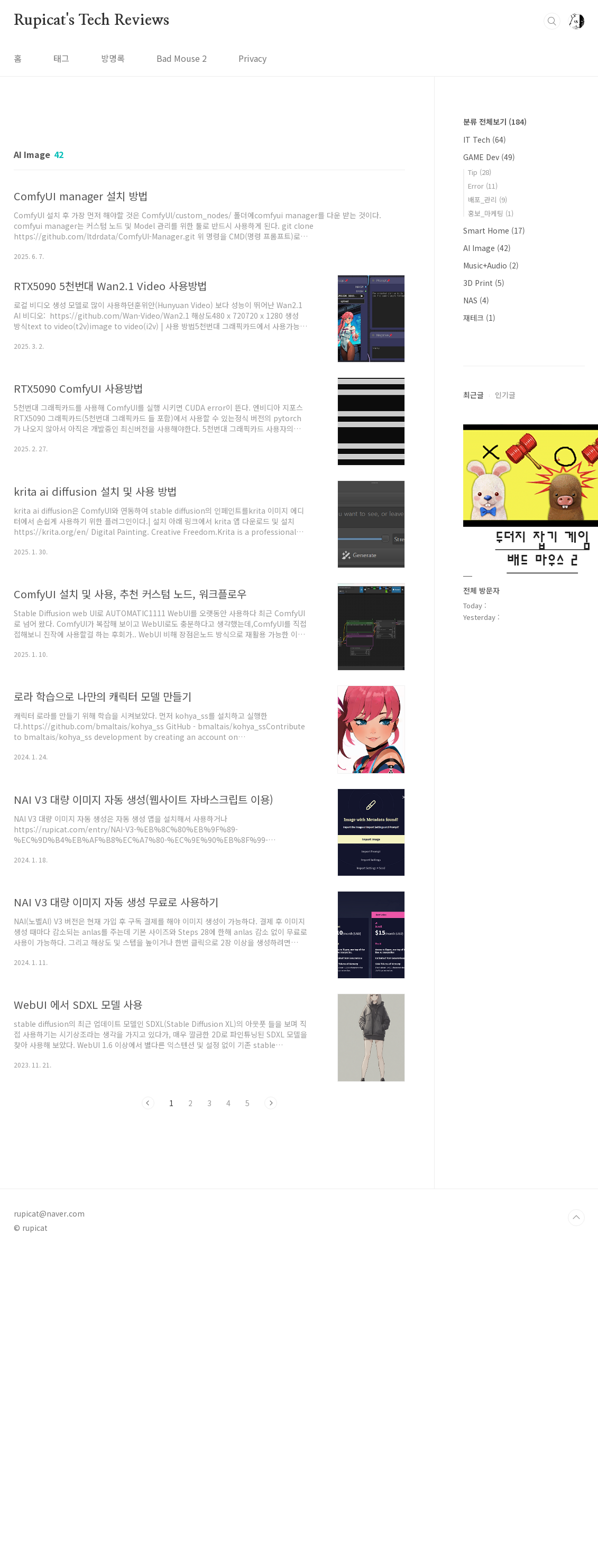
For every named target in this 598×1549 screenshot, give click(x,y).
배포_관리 (487, 199)
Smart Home (494, 230)
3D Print (483, 282)
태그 (61, 58)
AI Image (487, 248)
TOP (576, 1217)
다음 (270, 1103)
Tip (479, 172)
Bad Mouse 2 (182, 58)
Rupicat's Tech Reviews (92, 20)
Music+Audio (491, 265)
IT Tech (484, 139)
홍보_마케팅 (490, 213)
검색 (552, 21)
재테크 (479, 317)
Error (483, 186)
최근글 (473, 394)
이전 (148, 1103)
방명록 (113, 58)
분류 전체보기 (495, 121)
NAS (476, 300)
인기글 (505, 394)
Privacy (252, 58)
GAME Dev (489, 157)
